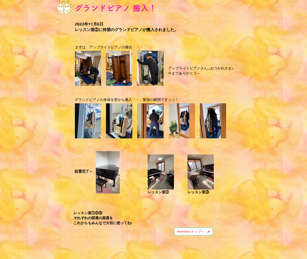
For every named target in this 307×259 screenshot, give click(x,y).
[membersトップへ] (193, 232)
